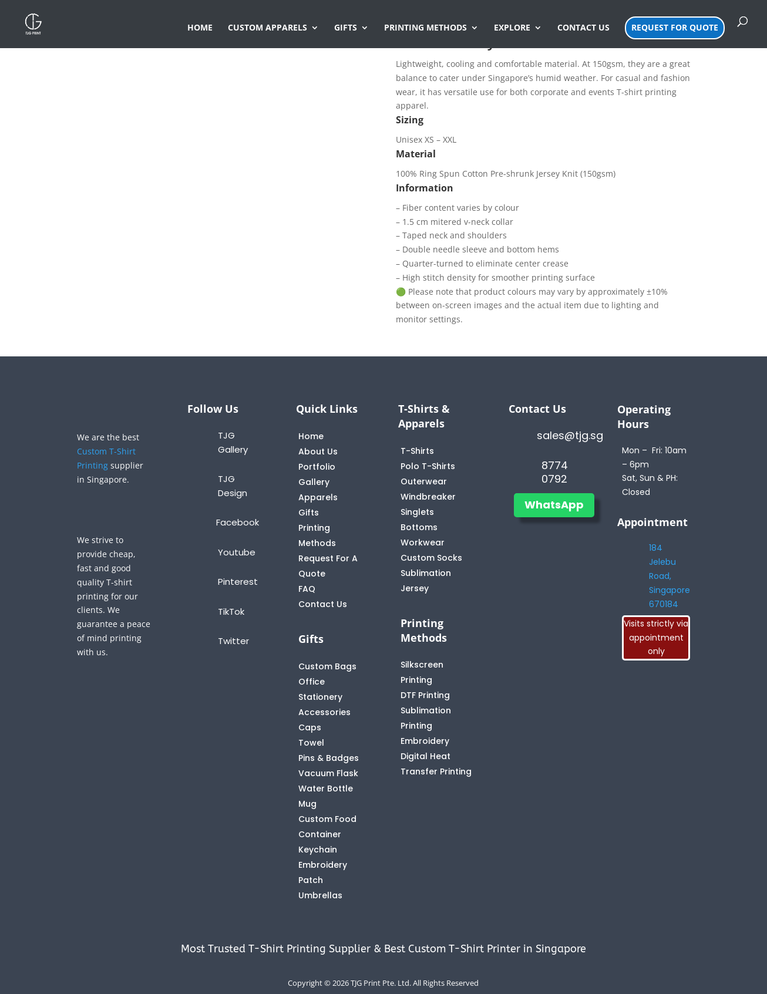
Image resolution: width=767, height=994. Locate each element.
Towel (311, 743)
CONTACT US (583, 28)
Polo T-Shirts (428, 466)
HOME (200, 28)
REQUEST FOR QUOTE (674, 27)
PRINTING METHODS (425, 28)
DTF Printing (425, 695)
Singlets (417, 512)
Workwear (423, 542)
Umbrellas (320, 895)
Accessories (324, 712)
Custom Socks (431, 558)
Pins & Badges (328, 758)
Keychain (317, 849)
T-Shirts (417, 451)
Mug (307, 804)
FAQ (306, 589)
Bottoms (419, 527)
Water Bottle (325, 788)
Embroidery (425, 741)
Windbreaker (428, 497)
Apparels (318, 497)
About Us (318, 451)
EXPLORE (512, 28)
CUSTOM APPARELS (267, 28)
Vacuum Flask (328, 773)
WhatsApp (554, 504)
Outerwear (424, 481)
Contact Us (322, 604)
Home (311, 436)
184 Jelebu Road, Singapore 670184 (669, 575)
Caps (309, 727)
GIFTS (345, 28)
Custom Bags (327, 666)
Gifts (308, 512)
